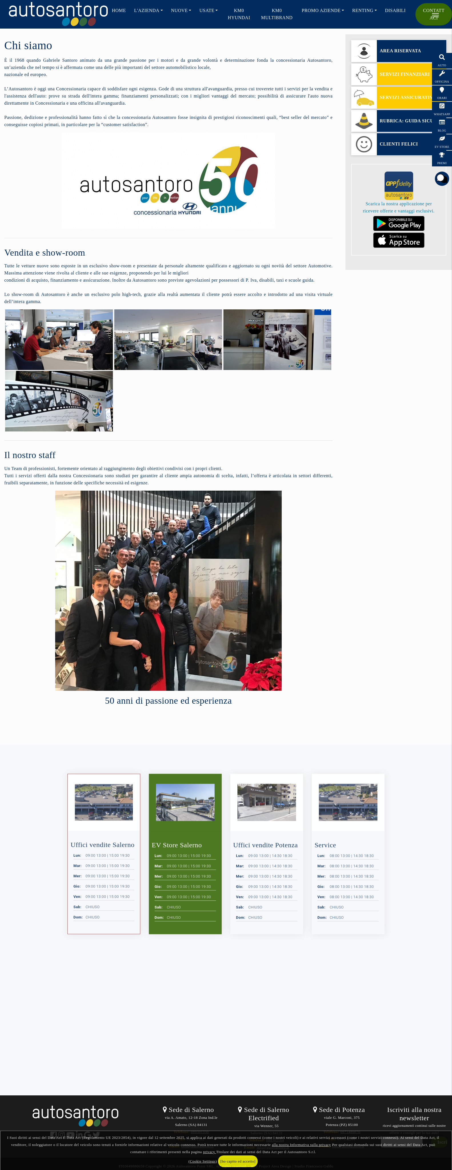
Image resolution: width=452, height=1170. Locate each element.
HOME (119, 10)
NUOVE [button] (179, 10)
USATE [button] (206, 10)
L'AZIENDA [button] (146, 10)
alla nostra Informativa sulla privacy (301, 1145)
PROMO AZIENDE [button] (321, 10)
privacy (209, 1152)
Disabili (395, 10)
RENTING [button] (362, 10)
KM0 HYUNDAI (239, 14)
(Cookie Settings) (203, 1161)
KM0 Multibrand (277, 14)
